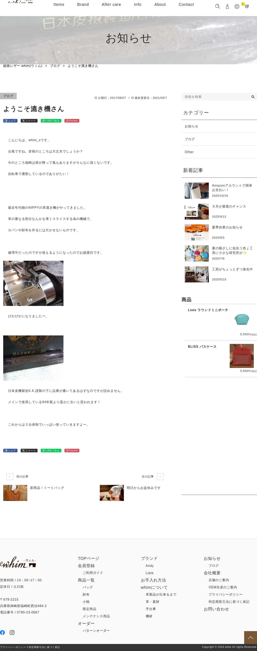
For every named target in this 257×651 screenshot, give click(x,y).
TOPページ (88, 558)
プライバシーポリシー (226, 594)
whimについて (154, 587)
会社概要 (212, 573)
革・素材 (152, 601)
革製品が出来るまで (161, 594)
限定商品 (89, 609)
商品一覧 (86, 580)
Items (59, 8)
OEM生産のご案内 (223, 587)
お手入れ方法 (153, 580)
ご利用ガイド (93, 572)
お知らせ (212, 558)
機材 (149, 616)
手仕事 (151, 609)
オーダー (86, 623)
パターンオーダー (96, 630)
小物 (86, 601)
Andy (150, 565)
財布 (86, 594)
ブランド (149, 558)
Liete (150, 573)
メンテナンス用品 (96, 616)
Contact (186, 8)
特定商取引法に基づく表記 (229, 601)
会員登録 (86, 565)
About (160, 8)
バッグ (88, 587)
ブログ (214, 565)
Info (138, 8)
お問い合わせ (216, 609)
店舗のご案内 (219, 580)
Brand (83, 8)
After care (111, 8)
